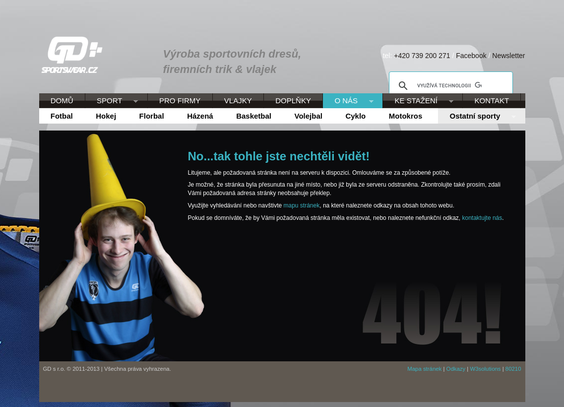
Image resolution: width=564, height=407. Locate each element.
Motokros (406, 116)
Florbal (151, 116)
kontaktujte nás (482, 217)
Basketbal (253, 116)
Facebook (471, 56)
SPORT (111, 101)
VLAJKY (238, 100)
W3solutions (485, 369)
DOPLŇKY (293, 100)
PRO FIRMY (179, 100)
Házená (200, 116)
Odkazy (456, 369)
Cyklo (355, 116)
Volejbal (308, 116)
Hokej (106, 116)
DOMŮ (62, 100)
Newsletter (508, 56)
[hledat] (449, 86)
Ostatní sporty (476, 117)
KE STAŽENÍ (418, 101)
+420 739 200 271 (422, 56)
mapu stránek (302, 205)
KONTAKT (492, 100)
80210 (513, 369)
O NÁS (348, 101)
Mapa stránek (424, 369)
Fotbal (62, 116)
